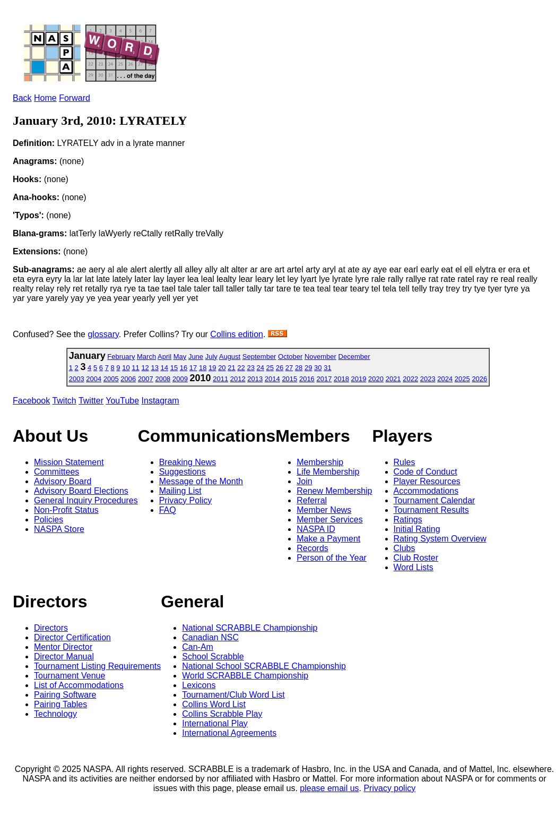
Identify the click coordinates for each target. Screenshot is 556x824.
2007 (145, 379)
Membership (320, 462)
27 (289, 368)
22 (241, 368)
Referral (312, 500)
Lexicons (198, 685)
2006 (128, 379)
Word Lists (413, 567)
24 (260, 368)
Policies (48, 519)
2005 (111, 379)
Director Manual (64, 656)
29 (308, 368)
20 (221, 368)
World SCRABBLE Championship (245, 675)
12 (145, 368)
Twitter (91, 400)
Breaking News (187, 462)
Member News (324, 509)
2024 (445, 379)
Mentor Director (63, 646)
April (164, 356)
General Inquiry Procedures (86, 500)
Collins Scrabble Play (222, 713)
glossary (103, 334)
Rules (404, 462)
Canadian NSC (210, 637)
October (290, 356)
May (180, 356)
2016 (307, 379)
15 (174, 368)
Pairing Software (65, 694)
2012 (238, 379)
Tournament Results (431, 509)
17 (193, 368)
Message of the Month (201, 481)
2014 (272, 379)
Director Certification (72, 637)
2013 (255, 379)
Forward (74, 97)
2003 (76, 379)
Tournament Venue (69, 675)
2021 (393, 379)
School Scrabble (213, 656)
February (121, 356)
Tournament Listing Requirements (97, 666)
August (229, 356)
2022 (410, 379)
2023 (428, 379)
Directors (51, 627)
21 (231, 368)
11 (135, 368)
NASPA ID (316, 529)
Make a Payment (328, 538)
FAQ (167, 509)
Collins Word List (214, 704)
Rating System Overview (440, 538)
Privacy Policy (185, 500)
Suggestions (182, 471)
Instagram (160, 400)
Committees (56, 471)
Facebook (31, 400)
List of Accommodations (79, 685)
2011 (220, 379)
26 (279, 368)
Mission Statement (69, 462)
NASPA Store (59, 529)
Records (312, 548)
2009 (180, 379)
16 (183, 368)
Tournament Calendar (434, 500)
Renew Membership (334, 490)
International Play (215, 723)
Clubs (404, 548)
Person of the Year (332, 557)
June (195, 356)
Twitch (64, 400)
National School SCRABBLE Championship (264, 666)
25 (270, 368)
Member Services (329, 519)
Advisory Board (63, 481)
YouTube (122, 400)
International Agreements (229, 732)
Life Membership (328, 471)
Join (304, 481)
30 (318, 368)
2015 (289, 379)
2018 (341, 379)
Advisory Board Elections (81, 490)
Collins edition (236, 334)
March (146, 356)
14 (164, 368)
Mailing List (180, 490)
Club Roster (416, 557)
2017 (324, 379)
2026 (479, 379)
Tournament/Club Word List (233, 694)
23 (250, 368)
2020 (376, 379)
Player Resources (427, 481)
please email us (329, 788)
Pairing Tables (60, 704)
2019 (359, 379)
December (354, 356)
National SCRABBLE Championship (249, 627)
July (211, 356)
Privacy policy (389, 788)
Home (45, 97)
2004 (93, 379)
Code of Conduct (425, 471)
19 (212, 368)
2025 (462, 379)
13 (154, 368)
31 (327, 368)
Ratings (408, 519)
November (320, 356)
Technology (55, 713)
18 (202, 368)
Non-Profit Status (66, 509)
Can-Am (197, 646)
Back (22, 97)
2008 (162, 379)
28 (298, 368)
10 (125, 368)
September (259, 356)
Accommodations (426, 490)
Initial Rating (417, 529)
